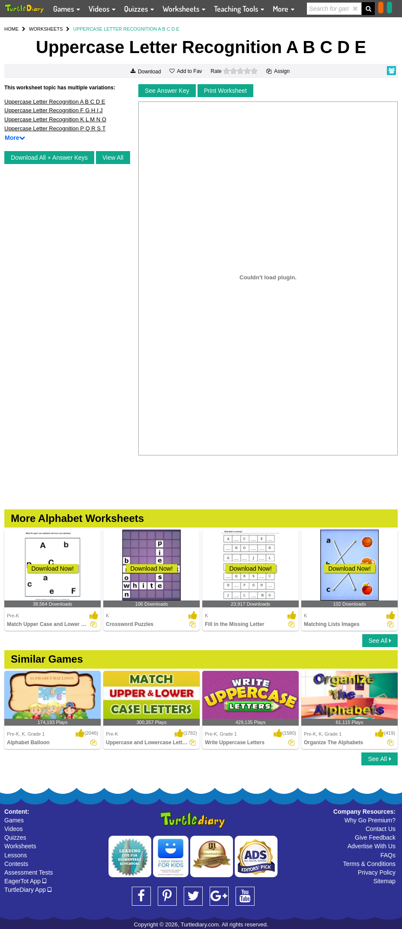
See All (380, 640)
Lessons (15, 855)
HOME (11, 29)
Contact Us (381, 828)
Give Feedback (375, 837)
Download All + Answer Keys (49, 157)
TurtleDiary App (27, 889)
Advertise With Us (372, 846)
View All (113, 157)
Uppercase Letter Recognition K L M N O (55, 119)
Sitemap (384, 881)
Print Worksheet (225, 90)
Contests (16, 863)
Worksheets (20, 846)
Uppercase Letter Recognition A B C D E (54, 101)
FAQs (388, 855)
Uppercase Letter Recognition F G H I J (53, 110)
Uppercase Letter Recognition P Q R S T (54, 128)
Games (14, 820)
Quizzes (15, 837)
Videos (13, 828)
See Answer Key (167, 90)
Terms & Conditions (369, 863)
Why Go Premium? (370, 820)
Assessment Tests (28, 872)
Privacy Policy (377, 872)
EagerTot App (25, 881)
